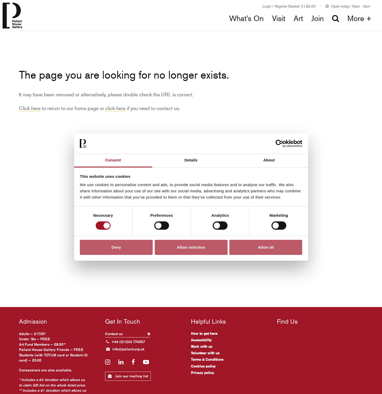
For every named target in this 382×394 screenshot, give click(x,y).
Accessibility (201, 340)
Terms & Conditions (207, 359)
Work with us (201, 346)
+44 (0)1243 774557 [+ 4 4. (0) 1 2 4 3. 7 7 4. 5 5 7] (125, 341)
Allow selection (191, 247)
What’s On (246, 18)
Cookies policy (203, 366)
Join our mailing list (128, 376)
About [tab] (269, 160)
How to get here (204, 333)
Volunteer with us (205, 353)
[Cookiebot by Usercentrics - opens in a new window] (279, 143)
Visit (278, 18)
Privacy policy (202, 372)
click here (115, 108)
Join (317, 18)
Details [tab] (191, 160)
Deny (116, 247)
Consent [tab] (113, 160)
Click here (30, 108)
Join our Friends (244, 6)
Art (298, 18)
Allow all (266, 247)
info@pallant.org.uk (125, 349)
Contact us (127, 333)
